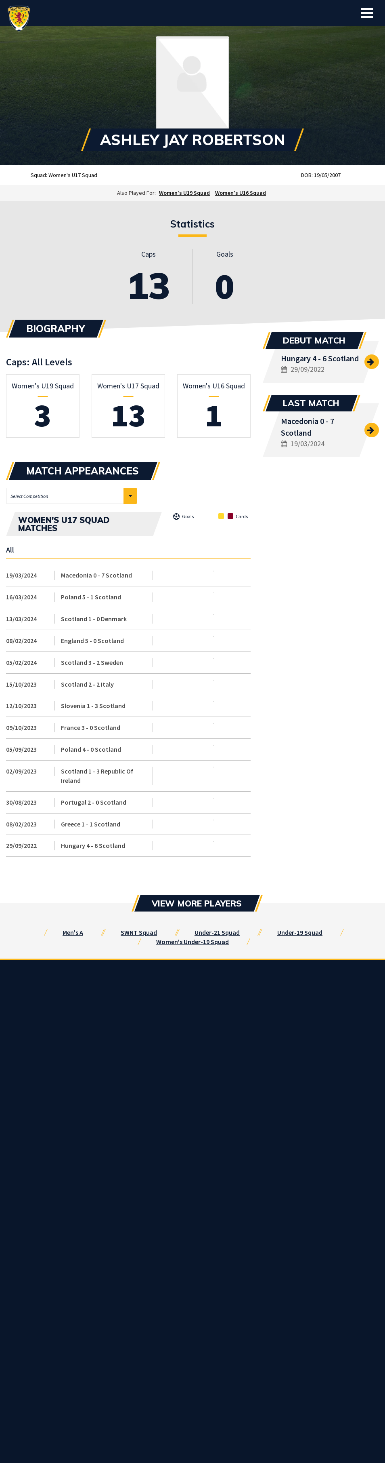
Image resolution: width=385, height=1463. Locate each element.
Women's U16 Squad (240, 192)
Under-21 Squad (217, 932)
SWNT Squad (139, 932)
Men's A (73, 932)
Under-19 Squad (299, 932)
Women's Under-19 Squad (192, 941)
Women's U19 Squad (184, 192)
